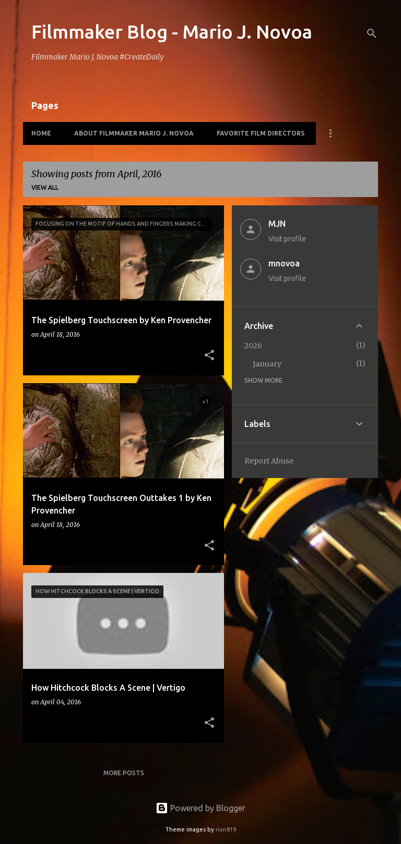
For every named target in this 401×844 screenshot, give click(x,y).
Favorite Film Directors (260, 133)
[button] (209, 356)
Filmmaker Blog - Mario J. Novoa (171, 31)
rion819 (226, 829)
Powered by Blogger (200, 808)
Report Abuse (268, 461)
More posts (123, 772)
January (267, 364)
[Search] (371, 33)
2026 (253, 345)
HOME (41, 133)
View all (44, 187)
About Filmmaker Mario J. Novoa (134, 133)
